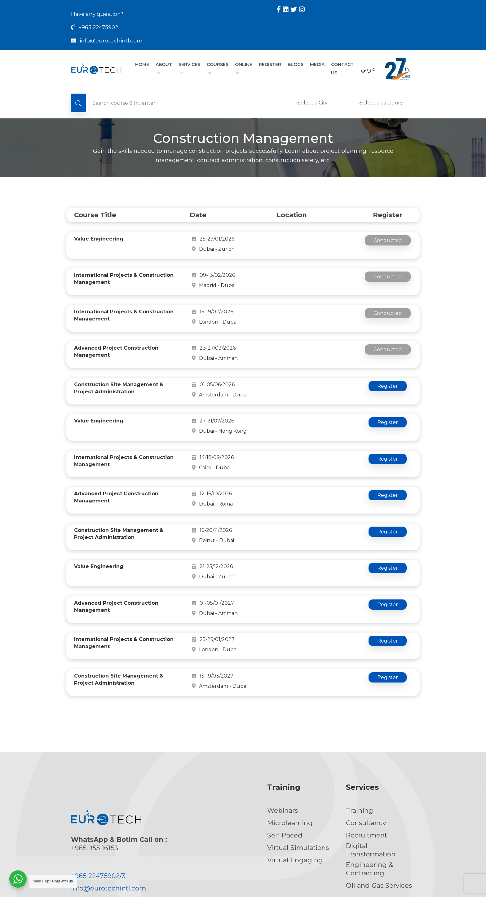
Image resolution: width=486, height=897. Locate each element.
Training (359, 749)
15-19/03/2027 (212, 617)
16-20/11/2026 (212, 491)
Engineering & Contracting (369, 807)
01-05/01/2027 (213, 550)
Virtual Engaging (295, 798)
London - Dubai (301, 298)
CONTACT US (342, 69)
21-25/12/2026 (212, 524)
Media (317, 64)
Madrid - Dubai (300, 264)
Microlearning (290, 761)
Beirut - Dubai (300, 491)
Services (189, 68)
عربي (368, 69)
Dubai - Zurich (300, 238)
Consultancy (366, 761)
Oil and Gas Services (379, 824)
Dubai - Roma (299, 457)
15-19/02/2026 (212, 298)
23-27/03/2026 (214, 331)
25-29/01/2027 (213, 583)
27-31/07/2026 (213, 398)
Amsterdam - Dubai (306, 365)
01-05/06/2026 (213, 365)
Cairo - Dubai (298, 424)
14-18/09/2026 (213, 424)
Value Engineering (98, 239)
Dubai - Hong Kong (306, 398)
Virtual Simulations (298, 786)
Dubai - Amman (302, 331)
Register (270, 64)
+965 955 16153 (94, 786)
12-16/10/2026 (212, 457)
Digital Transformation (370, 788)
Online (243, 68)
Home (142, 64)
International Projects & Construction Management (124, 268)
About (164, 68)
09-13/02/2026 (213, 264)
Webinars (282, 749)
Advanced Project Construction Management (116, 335)
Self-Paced (285, 773)
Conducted (387, 240)
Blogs (295, 64)
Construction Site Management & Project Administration (118, 368)
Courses (217, 68)
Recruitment (366, 773)
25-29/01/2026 (213, 238)
